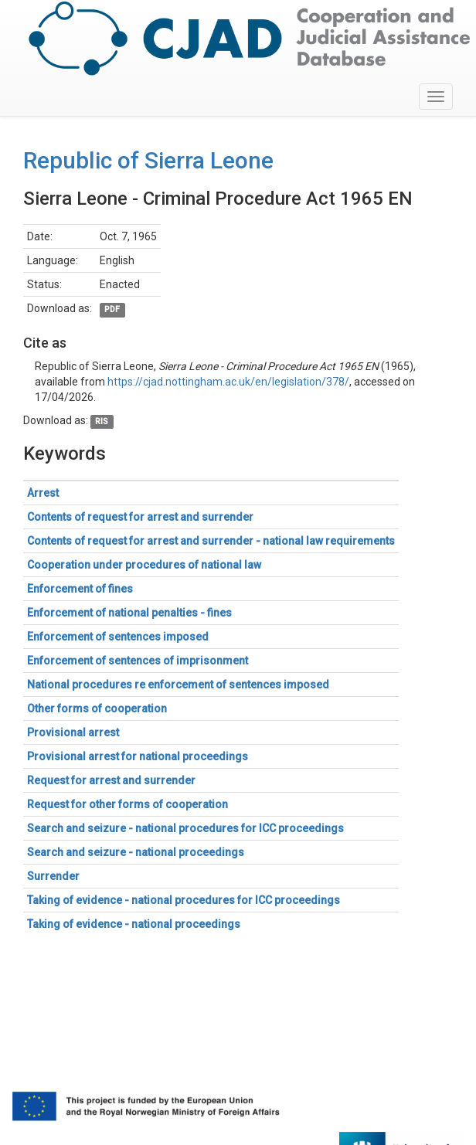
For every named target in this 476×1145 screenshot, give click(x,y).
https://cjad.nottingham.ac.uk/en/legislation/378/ (228, 381)
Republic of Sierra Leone (148, 160)
